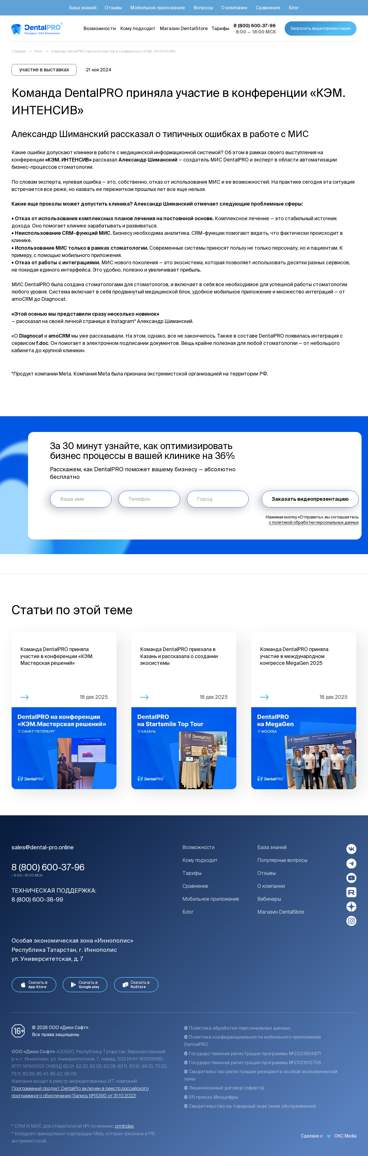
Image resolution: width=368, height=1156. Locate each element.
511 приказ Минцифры (211, 1097)
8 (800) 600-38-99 (37, 899)
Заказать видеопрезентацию (310, 499)
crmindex (124, 1125)
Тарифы (192, 873)
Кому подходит (200, 860)
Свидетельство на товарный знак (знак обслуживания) (250, 1106)
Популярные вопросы (282, 860)
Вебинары (269, 899)
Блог (188, 911)
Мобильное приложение (210, 899)
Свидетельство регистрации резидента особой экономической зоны (260, 1075)
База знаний (272, 847)
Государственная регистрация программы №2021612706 (252, 1062)
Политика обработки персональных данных (237, 1027)
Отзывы (266, 873)
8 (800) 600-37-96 (48, 867)
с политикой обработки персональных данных (314, 522)
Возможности (198, 847)
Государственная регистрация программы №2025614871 (252, 1053)
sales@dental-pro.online (43, 847)
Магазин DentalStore (280, 911)
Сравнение (195, 886)
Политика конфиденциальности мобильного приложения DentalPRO (252, 1040)
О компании (271, 886)
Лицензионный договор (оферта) (224, 1087)
